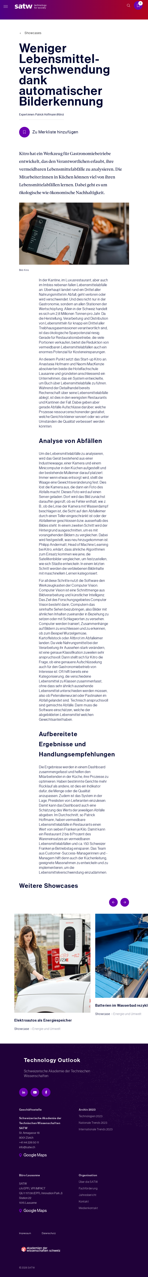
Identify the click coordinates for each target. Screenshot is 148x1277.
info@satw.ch (27, 1147)
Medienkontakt (88, 1208)
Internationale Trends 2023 (96, 1129)
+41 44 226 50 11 (29, 1142)
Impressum (25, 1233)
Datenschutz (49, 1233)
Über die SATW (88, 1182)
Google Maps (35, 1155)
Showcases (33, 33)
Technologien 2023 (91, 1116)
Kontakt (84, 1201)
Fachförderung (88, 1188)
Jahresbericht (87, 1195)
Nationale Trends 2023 (93, 1122)
